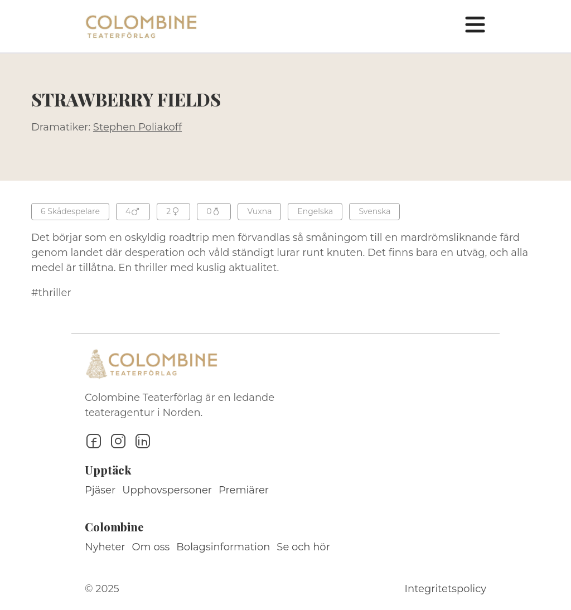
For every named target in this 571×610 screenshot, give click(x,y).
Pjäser (100, 490)
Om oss (151, 547)
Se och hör (303, 547)
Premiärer (244, 490)
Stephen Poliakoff (137, 127)
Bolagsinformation (223, 547)
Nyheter (105, 547)
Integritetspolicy (445, 589)
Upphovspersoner (167, 490)
